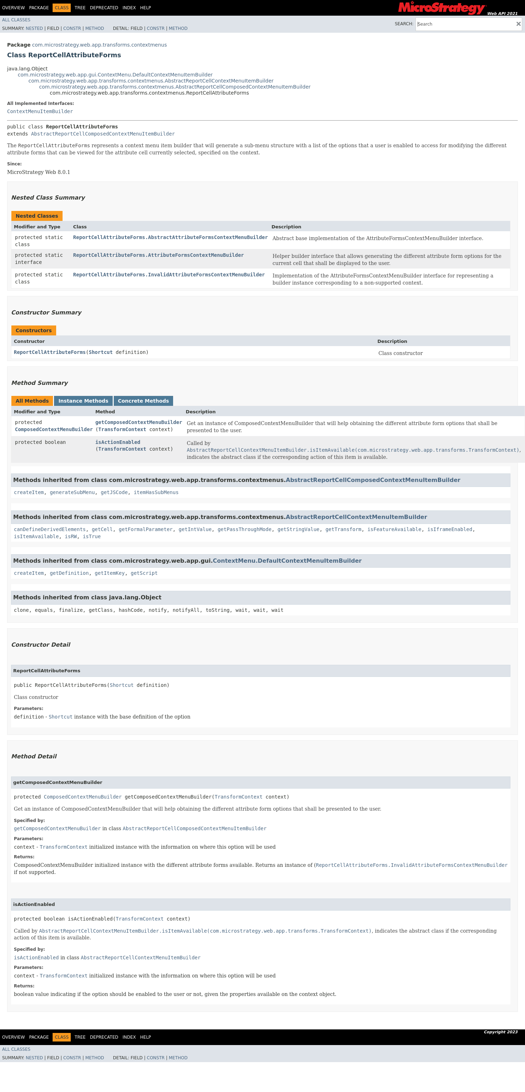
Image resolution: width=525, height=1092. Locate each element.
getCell (102, 529)
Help (145, 7)
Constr (72, 28)
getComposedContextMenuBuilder (138, 422)
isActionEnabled (117, 442)
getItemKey (110, 573)
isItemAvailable (36, 536)
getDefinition (69, 573)
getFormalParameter (146, 529)
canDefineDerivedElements (50, 529)
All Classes (16, 19)
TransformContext (122, 429)
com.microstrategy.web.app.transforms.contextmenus (99, 45)
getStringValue (299, 529)
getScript (144, 573)
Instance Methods (83, 401)
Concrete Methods (143, 401)
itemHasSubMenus (156, 492)
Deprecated (104, 7)
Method (94, 28)
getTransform (343, 529)
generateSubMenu (72, 492)
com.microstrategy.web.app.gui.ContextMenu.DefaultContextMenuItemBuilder (115, 75)
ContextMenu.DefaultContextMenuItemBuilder (287, 560)
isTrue (92, 536)
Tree (80, 7)
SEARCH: (404, 23)
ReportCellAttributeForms (50, 352)
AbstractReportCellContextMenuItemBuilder (356, 517)
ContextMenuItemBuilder (40, 111)
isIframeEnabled (449, 529)
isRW (71, 536)
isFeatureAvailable (395, 529)
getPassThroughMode (245, 529)
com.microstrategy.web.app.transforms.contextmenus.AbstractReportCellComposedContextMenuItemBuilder (175, 87)
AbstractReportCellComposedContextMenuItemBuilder (103, 134)
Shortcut (101, 352)
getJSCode (114, 492)
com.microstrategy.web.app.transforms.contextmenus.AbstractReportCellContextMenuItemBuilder (151, 81)
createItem (29, 492)
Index (129, 7)
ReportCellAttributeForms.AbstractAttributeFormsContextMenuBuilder (170, 237)
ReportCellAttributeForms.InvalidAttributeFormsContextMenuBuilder (169, 274)
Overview (13, 7)
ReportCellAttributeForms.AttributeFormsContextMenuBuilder (158, 255)
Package (39, 7)
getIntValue (195, 529)
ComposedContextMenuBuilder (54, 429)
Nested (34, 28)
